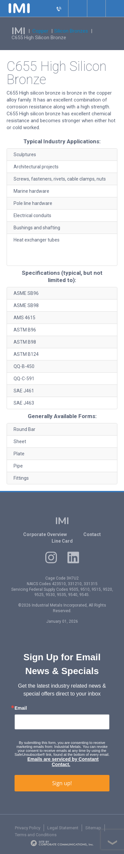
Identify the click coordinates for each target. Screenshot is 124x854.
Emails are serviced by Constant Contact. (63, 761)
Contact (92, 534)
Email (21, 708)
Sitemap (93, 827)
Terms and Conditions (36, 834)
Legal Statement (62, 827)
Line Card (62, 541)
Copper (40, 31)
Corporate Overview (45, 534)
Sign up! (62, 783)
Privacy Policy (27, 827)
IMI (18, 31)
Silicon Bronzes (71, 31)
